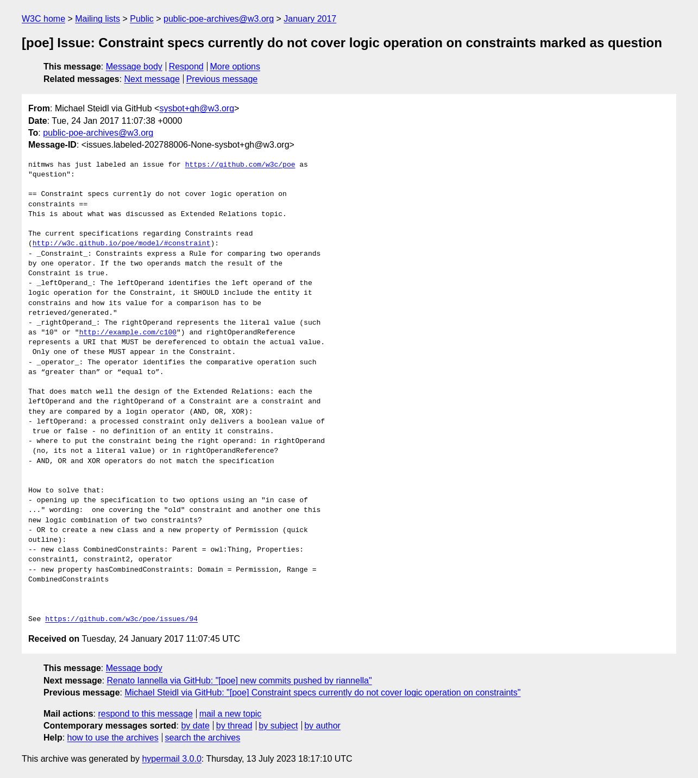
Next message (152, 79)
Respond (186, 66)
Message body (134, 66)
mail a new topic (230, 713)
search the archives (203, 737)
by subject (278, 725)
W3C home (43, 18)
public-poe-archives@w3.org (219, 18)
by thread (234, 725)
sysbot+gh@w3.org (196, 108)
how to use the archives (113, 737)
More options (235, 66)
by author (322, 725)
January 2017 (310, 18)
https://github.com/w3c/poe (240, 165)
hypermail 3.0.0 (171, 758)
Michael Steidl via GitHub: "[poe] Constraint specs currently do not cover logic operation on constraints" (322, 692)
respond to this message (145, 713)
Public (142, 18)
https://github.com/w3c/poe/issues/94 (121, 619)
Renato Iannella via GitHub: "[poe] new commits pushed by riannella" (239, 680)
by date (195, 725)
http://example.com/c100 (128, 333)
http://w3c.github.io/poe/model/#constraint (122, 244)
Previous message (222, 79)
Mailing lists (97, 18)
